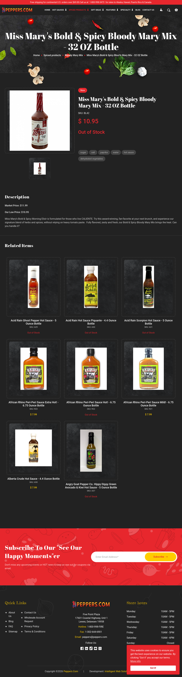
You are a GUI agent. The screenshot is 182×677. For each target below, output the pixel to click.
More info (135, 661)
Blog (137, 10)
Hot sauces (58, 10)
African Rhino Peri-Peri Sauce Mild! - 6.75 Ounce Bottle (148, 404)
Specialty (125, 10)
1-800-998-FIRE (95, 626)
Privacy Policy (31, 626)
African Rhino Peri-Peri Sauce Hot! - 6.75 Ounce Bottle (91, 404)
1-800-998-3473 (97, 2)
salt (93, 152)
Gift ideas (96, 10)
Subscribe (160, 557)
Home (47, 10)
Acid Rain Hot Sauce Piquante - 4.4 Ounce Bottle (91, 322)
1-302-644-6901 (93, 631)
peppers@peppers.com (94, 637)
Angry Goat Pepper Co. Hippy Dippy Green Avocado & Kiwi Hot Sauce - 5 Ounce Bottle (91, 486)
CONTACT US (148, 10)
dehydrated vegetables (91, 158)
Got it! (153, 668)
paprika (104, 152)
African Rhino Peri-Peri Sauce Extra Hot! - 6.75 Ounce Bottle (34, 404)
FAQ (11, 626)
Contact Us (30, 612)
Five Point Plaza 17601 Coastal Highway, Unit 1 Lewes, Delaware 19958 (91, 618)
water (116, 152)
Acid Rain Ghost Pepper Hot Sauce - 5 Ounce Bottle (33, 322)
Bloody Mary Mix (74, 55)
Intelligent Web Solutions (118, 671)
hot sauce (129, 152)
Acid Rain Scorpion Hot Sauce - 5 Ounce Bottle (148, 322)
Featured (111, 10)
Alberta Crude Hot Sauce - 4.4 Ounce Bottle (33, 478)
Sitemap (13, 631)
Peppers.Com (70, 671)
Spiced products (77, 10)
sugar (83, 152)
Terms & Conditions (34, 631)
